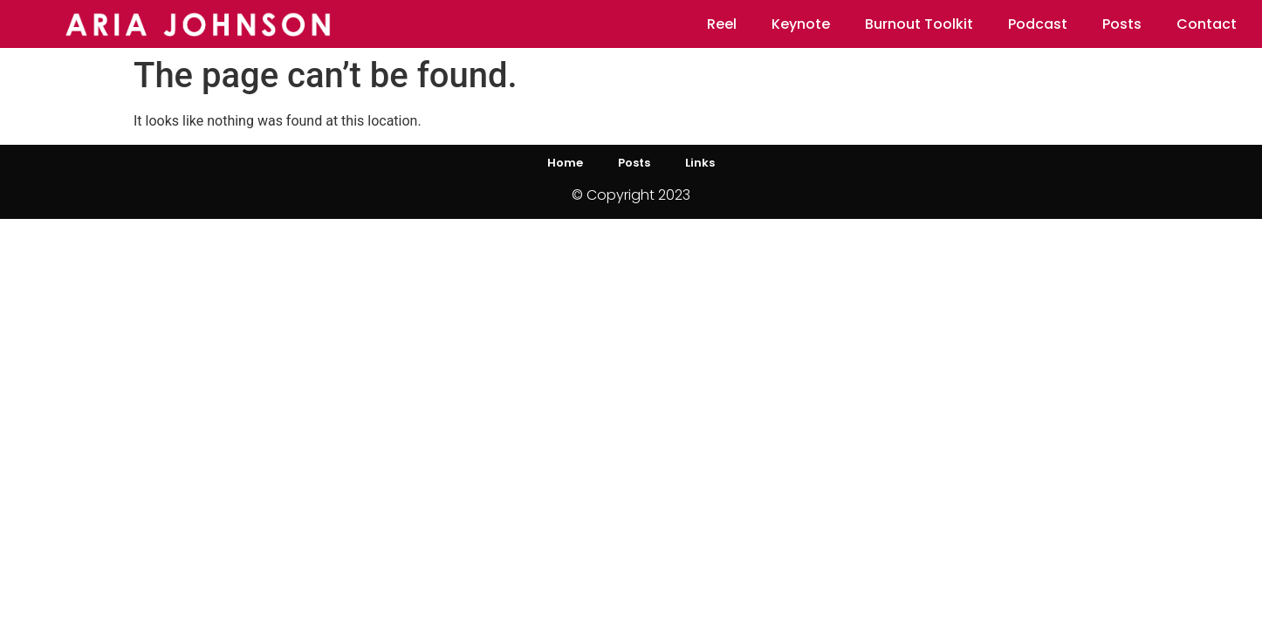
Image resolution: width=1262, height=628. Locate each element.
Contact (1206, 24)
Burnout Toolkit (919, 24)
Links (700, 162)
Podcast (1037, 24)
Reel (722, 24)
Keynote (801, 24)
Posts (1122, 24)
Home (565, 162)
